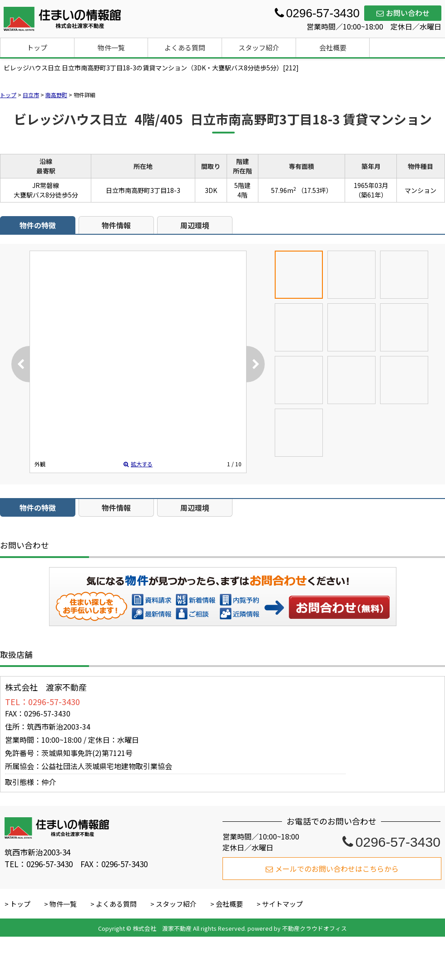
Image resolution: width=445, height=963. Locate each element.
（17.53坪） (314, 190)
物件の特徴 (38, 225)
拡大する (138, 464)
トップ (37, 47)
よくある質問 (184, 47)
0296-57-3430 (391, 842)
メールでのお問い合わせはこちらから (332, 868)
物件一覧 (111, 47)
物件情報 (116, 225)
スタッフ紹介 (258, 47)
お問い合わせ (403, 12)
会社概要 (332, 47)
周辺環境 (194, 225)
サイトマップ (282, 904)
